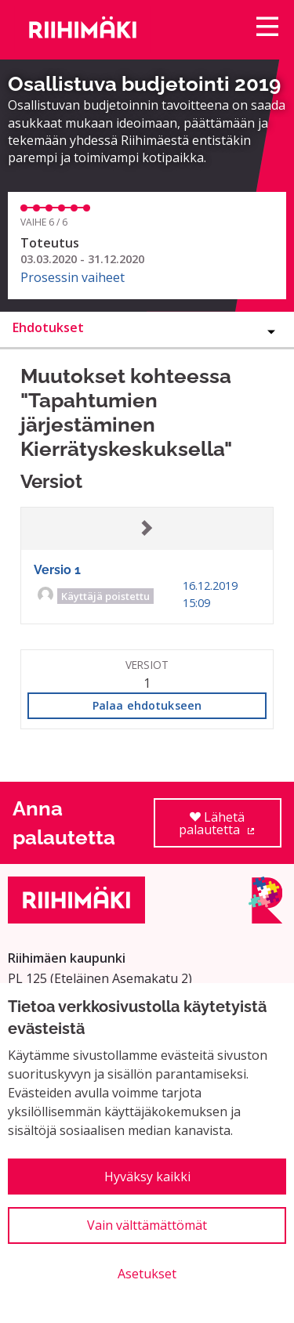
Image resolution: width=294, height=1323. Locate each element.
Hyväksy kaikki (147, 1176)
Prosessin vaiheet (72, 277)
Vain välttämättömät (147, 1225)
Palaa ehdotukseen (147, 705)
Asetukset (147, 1273)
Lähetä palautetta (230, 828)
